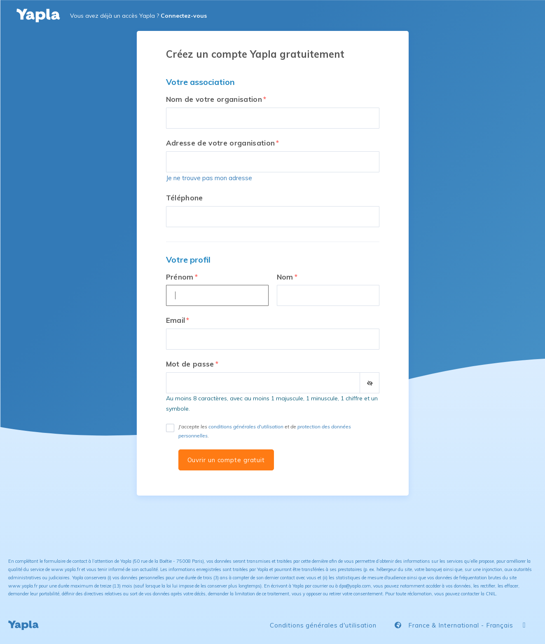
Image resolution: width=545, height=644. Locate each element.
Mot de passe (190, 364)
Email (175, 320)
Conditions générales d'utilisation (323, 625)
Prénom (180, 277)
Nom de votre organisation (214, 99)
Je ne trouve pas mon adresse (209, 178)
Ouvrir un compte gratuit (226, 460)
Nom (285, 277)
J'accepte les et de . (264, 431)
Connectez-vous (184, 15)
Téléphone (184, 197)
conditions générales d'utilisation (245, 426)
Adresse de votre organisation (220, 143)
